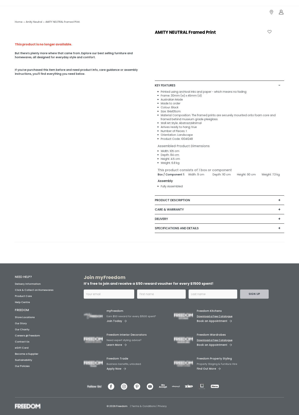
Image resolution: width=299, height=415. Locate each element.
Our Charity (22, 329)
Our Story (21, 323)
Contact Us (22, 341)
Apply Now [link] (114, 369)
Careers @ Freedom (27, 335)
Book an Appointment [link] (212, 321)
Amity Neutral (34, 22)
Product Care (23, 296)
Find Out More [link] (206, 369)
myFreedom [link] (115, 311)
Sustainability (23, 360)
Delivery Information (28, 284)
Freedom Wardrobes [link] (211, 335)
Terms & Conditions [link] (144, 406)
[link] (32, 11)
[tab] (219, 85)
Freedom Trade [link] (117, 358)
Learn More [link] (114, 345)
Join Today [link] (114, 321)
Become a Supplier (26, 354)
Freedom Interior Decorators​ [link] (127, 335)
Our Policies (22, 366)
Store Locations (25, 317)
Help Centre (22, 302)
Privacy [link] (162, 406)
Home (19, 22)
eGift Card (21, 348)
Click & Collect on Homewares (34, 290)
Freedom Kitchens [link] (209, 311)
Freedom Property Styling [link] (214, 358)
